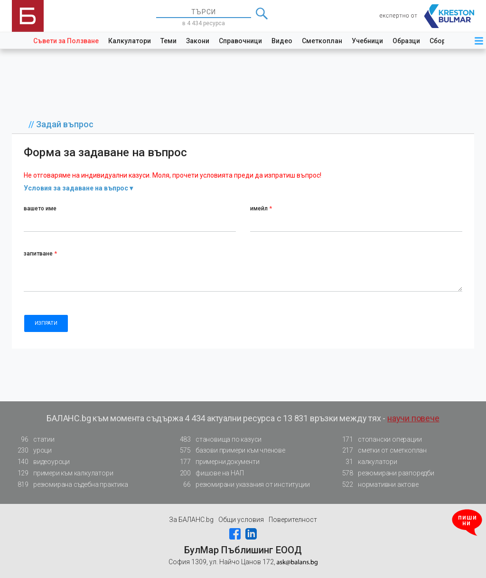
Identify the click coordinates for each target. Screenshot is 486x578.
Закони (197, 41)
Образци (406, 41)
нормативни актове (377, 486)
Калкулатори (129, 41)
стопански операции (378, 440)
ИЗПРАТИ (46, 323)
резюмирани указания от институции (241, 485)
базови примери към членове (229, 450)
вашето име (40, 208)
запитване (40, 253)
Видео (281, 41)
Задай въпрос (64, 124)
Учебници (367, 41)
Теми (168, 41)
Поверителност (293, 519)
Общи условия (241, 519)
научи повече (413, 418)
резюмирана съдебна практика (70, 485)
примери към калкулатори (62, 473)
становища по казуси (218, 440)
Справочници (240, 41)
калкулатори (366, 462)
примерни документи (216, 462)
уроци (32, 450)
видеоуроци (41, 462)
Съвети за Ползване (66, 41)
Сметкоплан (322, 41)
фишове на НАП (208, 473)
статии (33, 440)
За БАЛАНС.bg (191, 519)
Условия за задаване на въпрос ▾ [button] (78, 188)
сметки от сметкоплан (381, 450)
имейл (261, 208)
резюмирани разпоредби (385, 473)
